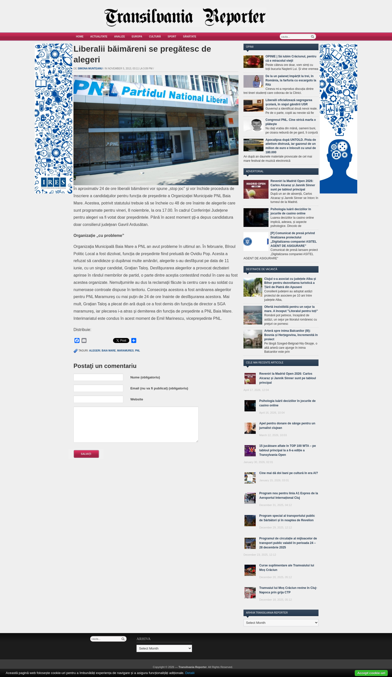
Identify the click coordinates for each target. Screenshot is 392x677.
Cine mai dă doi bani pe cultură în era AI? (288, 473)
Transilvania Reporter (192, 667)
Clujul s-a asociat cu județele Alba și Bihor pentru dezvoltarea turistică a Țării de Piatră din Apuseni (290, 283)
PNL (137, 350)
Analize (119, 36)
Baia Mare (109, 350)
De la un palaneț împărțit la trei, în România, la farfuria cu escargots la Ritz (291, 80)
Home (80, 36)
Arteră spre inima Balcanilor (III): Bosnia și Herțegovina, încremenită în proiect (291, 335)
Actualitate (99, 36)
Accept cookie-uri (371, 673)
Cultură (155, 36)
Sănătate (189, 36)
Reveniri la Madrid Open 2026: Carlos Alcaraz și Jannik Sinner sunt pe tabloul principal (292, 185)
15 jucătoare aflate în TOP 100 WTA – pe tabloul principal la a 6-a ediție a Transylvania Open (287, 450)
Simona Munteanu (90, 68)
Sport (172, 36)
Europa (137, 36)
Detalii (189, 673)
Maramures (125, 350)
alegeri (94, 350)
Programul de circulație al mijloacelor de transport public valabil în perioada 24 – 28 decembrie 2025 (288, 543)
